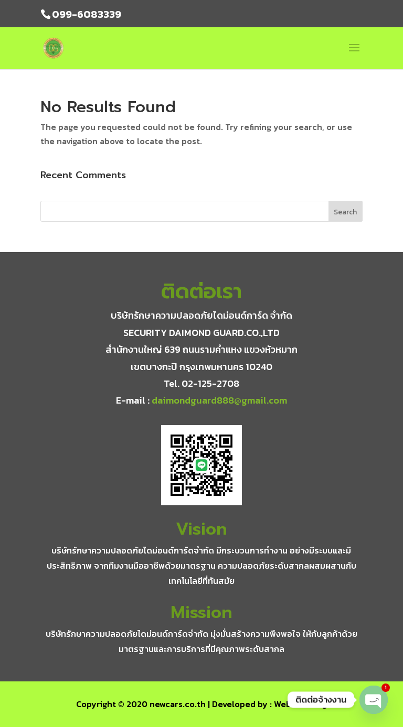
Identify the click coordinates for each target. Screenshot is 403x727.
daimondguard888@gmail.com (219, 400)
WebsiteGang (300, 704)
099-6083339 (86, 14)
